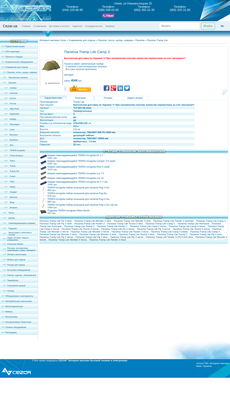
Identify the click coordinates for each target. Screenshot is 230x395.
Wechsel (13, 197)
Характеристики (53, 98)
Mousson (14, 135)
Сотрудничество (94, 26)
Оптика (10, 291)
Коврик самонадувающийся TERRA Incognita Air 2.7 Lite (77, 181)
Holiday (13, 119)
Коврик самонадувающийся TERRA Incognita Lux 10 (75, 178)
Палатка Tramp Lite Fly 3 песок (154, 229)
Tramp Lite (14, 171)
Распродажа (11, 332)
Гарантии (77, 26)
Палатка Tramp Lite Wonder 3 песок (90, 231)
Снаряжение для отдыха (16, 67)
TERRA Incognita (17, 150)
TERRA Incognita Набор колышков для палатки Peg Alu (77, 193)
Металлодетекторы (14, 306)
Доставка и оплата (59, 26)
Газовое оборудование (15, 327)
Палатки (12, 83)
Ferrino (13, 98)
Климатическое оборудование (19, 62)
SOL (12, 145)
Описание (80, 98)
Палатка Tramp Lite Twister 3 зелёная (173, 221)
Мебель (8, 312)
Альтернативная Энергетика (18, 322)
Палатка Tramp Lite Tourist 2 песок (80, 229)
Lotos (12, 129)
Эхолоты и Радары (14, 57)
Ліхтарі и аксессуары (16, 254)
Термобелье (12, 280)
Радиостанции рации (15, 46)
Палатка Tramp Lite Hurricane (194, 223)
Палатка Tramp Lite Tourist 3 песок (191, 229)
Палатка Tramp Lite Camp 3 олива (169, 231)
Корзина (109, 26)
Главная (26, 26)
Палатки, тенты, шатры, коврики (22, 72)
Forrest (13, 103)
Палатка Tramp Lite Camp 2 (160, 223)
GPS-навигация (12, 51)
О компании (39, 26)
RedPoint (14, 140)
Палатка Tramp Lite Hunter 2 (112, 226)
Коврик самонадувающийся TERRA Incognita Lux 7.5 (75, 173)
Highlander (14, 114)
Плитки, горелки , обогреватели (21, 275)
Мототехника (11, 317)
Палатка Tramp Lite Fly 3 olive (56, 221)
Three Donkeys (16, 155)
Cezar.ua (10, 26)
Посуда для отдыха (16, 265)
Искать (208, 25)
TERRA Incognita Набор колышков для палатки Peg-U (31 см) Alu (82, 204)
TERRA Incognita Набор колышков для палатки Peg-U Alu (78, 199)
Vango (12, 187)
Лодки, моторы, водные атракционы (18, 239)
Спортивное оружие (16, 286)
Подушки (12, 228)
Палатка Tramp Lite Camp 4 (211, 221)
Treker (12, 176)
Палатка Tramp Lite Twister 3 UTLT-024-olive (170, 237)
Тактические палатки (17, 77)
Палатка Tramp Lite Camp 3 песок (187, 226)
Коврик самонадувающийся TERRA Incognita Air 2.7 (75, 155)
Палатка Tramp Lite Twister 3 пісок (130, 231)
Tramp (12, 166)
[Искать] (179, 26)
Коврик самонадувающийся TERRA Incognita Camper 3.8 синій (81, 161)
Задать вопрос (135, 98)
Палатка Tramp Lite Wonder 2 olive (93, 221)
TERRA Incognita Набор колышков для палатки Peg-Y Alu (78, 187)
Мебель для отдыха (16, 259)
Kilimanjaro (14, 124)
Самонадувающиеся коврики (21, 223)
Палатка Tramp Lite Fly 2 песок (118, 229)
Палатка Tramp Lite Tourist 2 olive (125, 223)
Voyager (13, 192)
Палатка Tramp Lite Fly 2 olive (56, 223)
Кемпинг (13, 207)
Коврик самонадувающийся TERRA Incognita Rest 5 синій (78, 166)
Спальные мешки (15, 244)
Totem (12, 161)
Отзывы (108, 98)
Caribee (13, 88)
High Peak (14, 109)
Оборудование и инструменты (19, 296)
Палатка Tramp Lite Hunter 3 (89, 223)
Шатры (11, 218)
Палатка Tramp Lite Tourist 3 (79, 226)
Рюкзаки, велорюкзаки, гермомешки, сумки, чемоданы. (21, 249)
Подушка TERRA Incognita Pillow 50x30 (68, 210)
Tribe (12, 181)
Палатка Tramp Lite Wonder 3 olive (132, 221)
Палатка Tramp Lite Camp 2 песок (148, 226)
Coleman (14, 93)
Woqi (12, 202)
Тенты (11, 213)
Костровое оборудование (18, 270)
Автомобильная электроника (18, 301)
